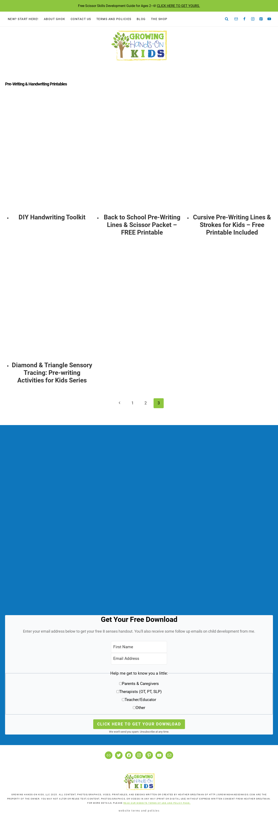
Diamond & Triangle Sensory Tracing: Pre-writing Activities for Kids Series (52, 372)
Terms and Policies (113, 19)
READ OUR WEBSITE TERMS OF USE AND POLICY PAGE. (157, 803)
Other (140, 707)
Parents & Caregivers (140, 683)
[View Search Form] (227, 19)
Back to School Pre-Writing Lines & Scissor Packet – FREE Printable (142, 224)
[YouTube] (269, 19)
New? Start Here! (23, 19)
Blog (141, 19)
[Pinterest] (261, 19)
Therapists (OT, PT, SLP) (140, 691)
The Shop (159, 19)
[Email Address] (139, 658)
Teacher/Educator (140, 699)
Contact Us (81, 19)
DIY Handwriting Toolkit (52, 217)
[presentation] (52, 155)
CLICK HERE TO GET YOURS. (178, 6)
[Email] (236, 19)
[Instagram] (252, 19)
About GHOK (54, 19)
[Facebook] (244, 19)
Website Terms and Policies (139, 810)
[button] (139, 692)
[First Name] (139, 647)
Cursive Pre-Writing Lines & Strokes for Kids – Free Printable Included (232, 224)
